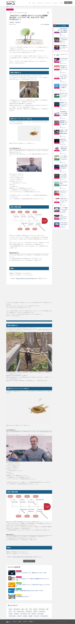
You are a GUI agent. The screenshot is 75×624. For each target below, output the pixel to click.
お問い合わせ (25, 621)
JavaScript (34, 613)
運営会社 (19, 621)
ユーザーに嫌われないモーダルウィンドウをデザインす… (63, 158)
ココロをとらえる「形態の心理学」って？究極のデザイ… (63, 149)
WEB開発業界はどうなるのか (22, 596)
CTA (14, 611)
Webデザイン (18, 22)
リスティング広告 (40, 613)
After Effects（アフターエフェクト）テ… (64, 193)
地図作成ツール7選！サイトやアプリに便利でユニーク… (63, 105)
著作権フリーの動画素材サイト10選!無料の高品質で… (63, 133)
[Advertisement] (29, 294)
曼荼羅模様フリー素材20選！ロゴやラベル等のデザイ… (63, 123)
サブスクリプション (17, 609)
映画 (22, 609)
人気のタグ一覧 (67, 2)
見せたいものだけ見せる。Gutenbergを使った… (64, 184)
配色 (47, 609)
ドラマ (30, 609)
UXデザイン (12, 22)
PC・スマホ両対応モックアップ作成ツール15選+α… (64, 209)
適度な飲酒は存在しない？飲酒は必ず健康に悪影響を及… (63, 31)
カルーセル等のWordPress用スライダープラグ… (63, 176)
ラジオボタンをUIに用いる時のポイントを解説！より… (63, 87)
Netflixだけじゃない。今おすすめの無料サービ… (64, 40)
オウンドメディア (29, 611)
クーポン (10, 609)
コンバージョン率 (23, 613)
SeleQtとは (15, 621)
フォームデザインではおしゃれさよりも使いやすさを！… (63, 78)
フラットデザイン (42, 611)
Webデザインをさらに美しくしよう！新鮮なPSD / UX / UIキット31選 (31, 572)
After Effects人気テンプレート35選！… (64, 60)
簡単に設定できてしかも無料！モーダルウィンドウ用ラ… (63, 68)
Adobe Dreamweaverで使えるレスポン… (63, 217)
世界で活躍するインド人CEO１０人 (63, 46)
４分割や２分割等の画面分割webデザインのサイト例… (63, 168)
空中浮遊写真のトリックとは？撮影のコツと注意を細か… (63, 114)
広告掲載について (32, 621)
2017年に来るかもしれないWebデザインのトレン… (64, 224)
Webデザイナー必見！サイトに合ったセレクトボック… (63, 96)
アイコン (10, 611)
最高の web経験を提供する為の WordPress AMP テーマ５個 (29, 590)
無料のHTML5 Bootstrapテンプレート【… (63, 141)
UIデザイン (10, 613)
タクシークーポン (42, 609)
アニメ (26, 609)
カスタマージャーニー (20, 611)
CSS (29, 613)
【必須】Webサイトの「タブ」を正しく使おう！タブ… (63, 201)
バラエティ (35, 609)
